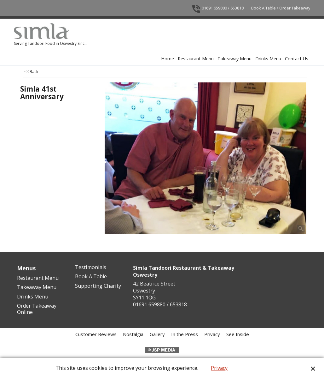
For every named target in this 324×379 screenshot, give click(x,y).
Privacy (219, 367)
